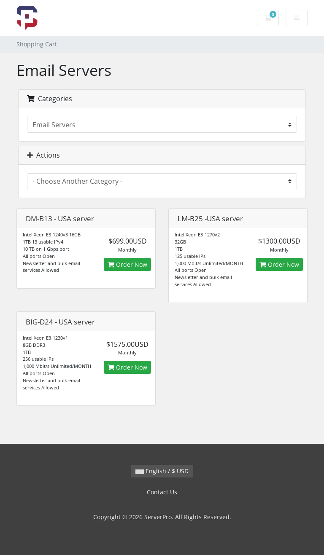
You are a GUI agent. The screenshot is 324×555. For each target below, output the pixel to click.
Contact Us (162, 492)
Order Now (127, 264)
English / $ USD (162, 471)
